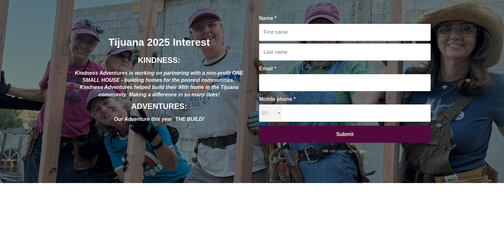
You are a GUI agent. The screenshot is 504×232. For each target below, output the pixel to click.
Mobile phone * (277, 99)
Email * (267, 68)
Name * (267, 18)
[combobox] (270, 113)
